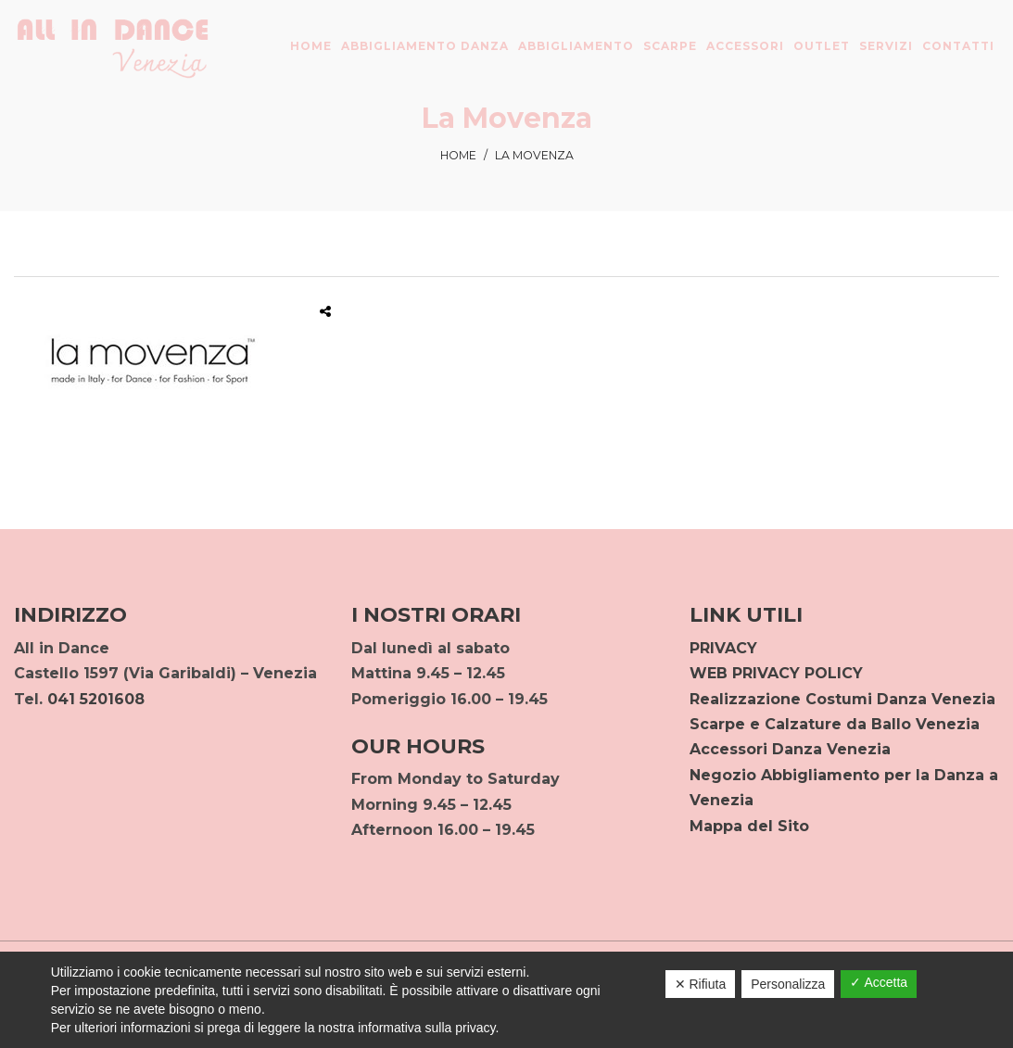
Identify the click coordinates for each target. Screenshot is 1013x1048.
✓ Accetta (878, 982)
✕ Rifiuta (701, 984)
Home (458, 155)
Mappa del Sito (749, 826)
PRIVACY (723, 648)
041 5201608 (96, 699)
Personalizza (788, 984)
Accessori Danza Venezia (790, 749)
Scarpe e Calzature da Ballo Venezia (835, 724)
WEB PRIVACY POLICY (776, 673)
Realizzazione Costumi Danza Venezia (842, 699)
